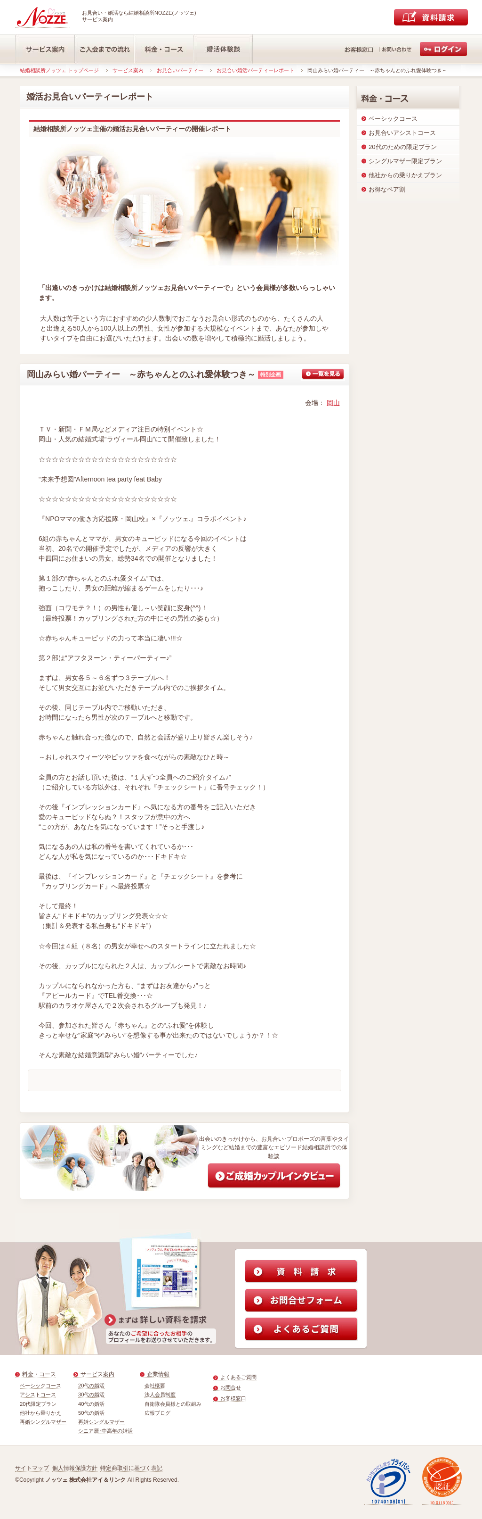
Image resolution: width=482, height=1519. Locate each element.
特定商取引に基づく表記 (131, 1468)
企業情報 (158, 1374)
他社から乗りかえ (40, 1413)
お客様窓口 (233, 1398)
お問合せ (230, 1387)
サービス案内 (128, 70)
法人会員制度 (160, 1394)
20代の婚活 (91, 1385)
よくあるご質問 (238, 1377)
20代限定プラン (38, 1404)
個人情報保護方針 (74, 1468)
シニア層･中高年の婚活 (105, 1431)
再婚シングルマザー (43, 1422)
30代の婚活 (91, 1394)
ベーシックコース (40, 1385)
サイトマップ (32, 1468)
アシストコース (38, 1394)
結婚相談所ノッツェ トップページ (59, 70)
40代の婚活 (91, 1404)
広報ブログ (157, 1413)
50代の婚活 (91, 1413)
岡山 (333, 403)
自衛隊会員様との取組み (173, 1404)
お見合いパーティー (180, 70)
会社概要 (155, 1385)
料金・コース (39, 1374)
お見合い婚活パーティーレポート (255, 70)
